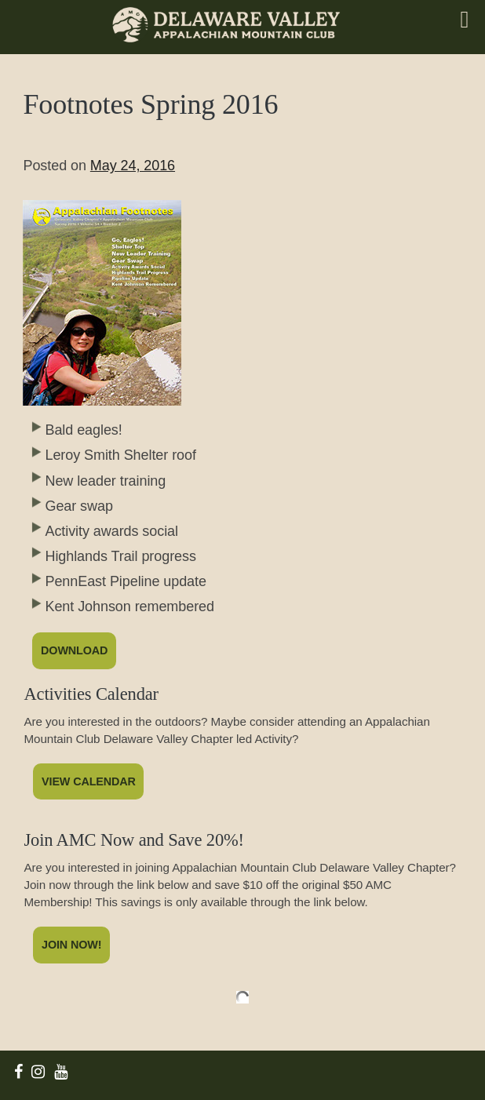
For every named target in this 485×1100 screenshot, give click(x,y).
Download (74, 650)
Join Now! (71, 944)
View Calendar (89, 781)
